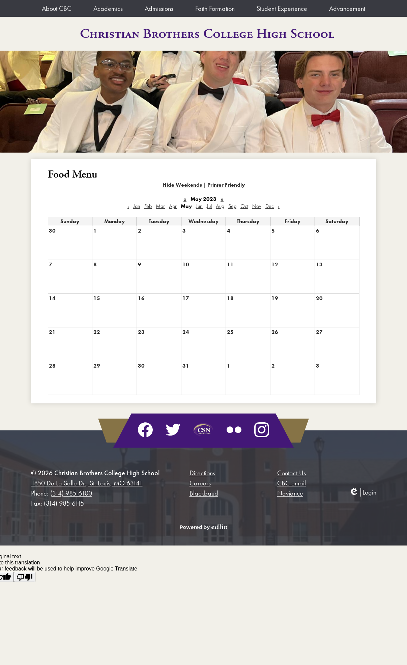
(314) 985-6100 (71, 493)
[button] (56, 8)
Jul (209, 206)
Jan (136, 206)
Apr (173, 206)
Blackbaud (204, 493)
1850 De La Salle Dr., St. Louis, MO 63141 (87, 483)
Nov (256, 206)
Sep (232, 206)
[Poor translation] (24, 577)
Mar (160, 206)
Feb (148, 206)
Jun (199, 206)
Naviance (290, 493)
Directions (202, 473)
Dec (269, 206)
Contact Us (291, 473)
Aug (220, 206)
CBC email (291, 483)
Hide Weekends (182, 184)
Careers (200, 483)
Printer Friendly (226, 184)
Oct (244, 206)
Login (362, 492)
